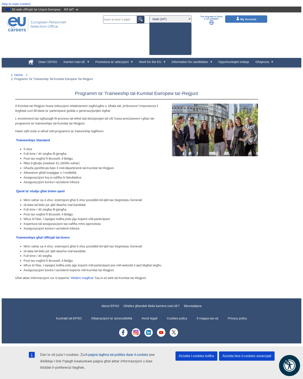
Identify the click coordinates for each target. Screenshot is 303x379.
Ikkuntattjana (193, 306)
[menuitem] (31, 61)
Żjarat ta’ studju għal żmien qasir (40, 191)
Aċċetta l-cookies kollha (196, 356)
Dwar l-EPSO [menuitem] (47, 62)
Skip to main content (16, 4)
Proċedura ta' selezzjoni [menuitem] (112, 63)
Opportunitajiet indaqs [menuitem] (233, 62)
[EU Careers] (36, 35)
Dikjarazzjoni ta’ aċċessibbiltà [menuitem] (111, 318)
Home (18, 75)
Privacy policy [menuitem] (237, 318)
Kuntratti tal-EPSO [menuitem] (69, 318)
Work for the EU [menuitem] (151, 63)
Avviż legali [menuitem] (149, 318)
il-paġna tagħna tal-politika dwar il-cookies (117, 354)
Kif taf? (71, 9)
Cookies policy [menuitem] (177, 318)
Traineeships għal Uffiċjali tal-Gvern (43, 237)
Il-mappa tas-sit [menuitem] (207, 318)
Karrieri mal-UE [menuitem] (75, 63)
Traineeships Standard (33, 140)
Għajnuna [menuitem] (263, 63)
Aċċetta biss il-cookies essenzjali (246, 356)
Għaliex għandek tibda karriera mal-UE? (152, 306)
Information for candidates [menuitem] (191, 63)
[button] (211, 22)
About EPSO (110, 306)
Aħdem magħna (82, 278)
